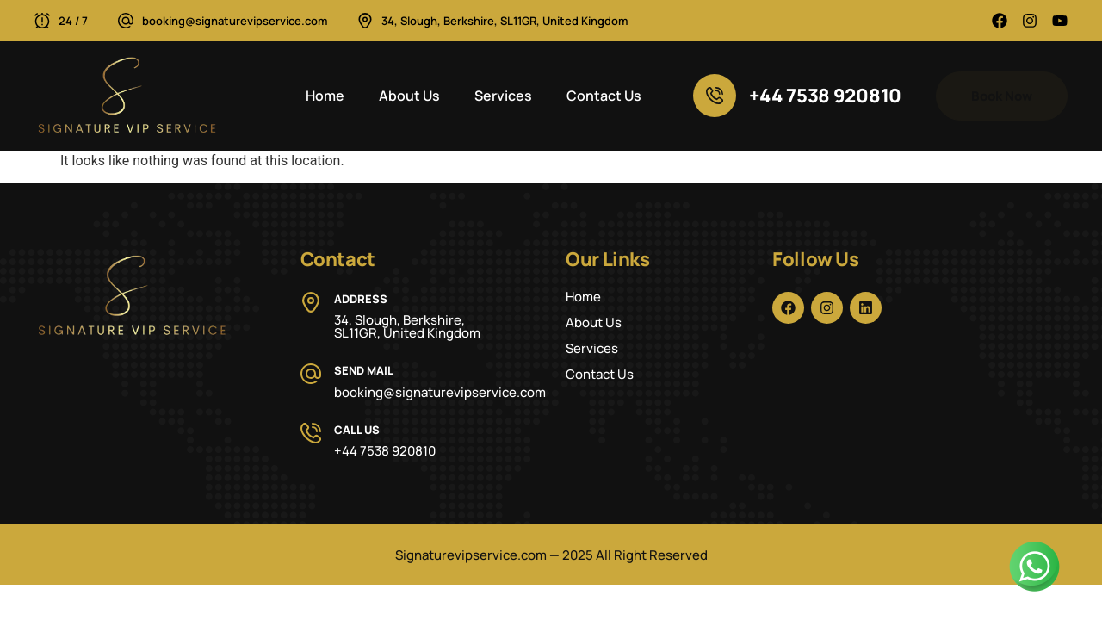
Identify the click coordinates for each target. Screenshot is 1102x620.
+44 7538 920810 (825, 95)
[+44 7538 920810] (714, 95)
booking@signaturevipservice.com (234, 20)
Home (325, 95)
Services (503, 95)
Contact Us (603, 95)
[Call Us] (310, 433)
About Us (409, 95)
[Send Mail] (310, 373)
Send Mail (363, 370)
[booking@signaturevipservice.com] (125, 20)
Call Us (357, 429)
